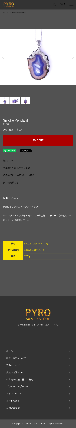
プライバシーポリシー (17, 386)
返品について (10, 160)
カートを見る (13, 400)
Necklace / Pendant (19, 13)
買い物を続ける (11, 182)
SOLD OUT (38, 140)
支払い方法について (16, 372)
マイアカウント (14, 393)
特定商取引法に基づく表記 (16, 168)
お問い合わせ (13, 408)
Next (72, 57)
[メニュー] (71, 4)
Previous (3, 57)
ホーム (5, 13)
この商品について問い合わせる (18, 175)
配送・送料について (16, 358)
